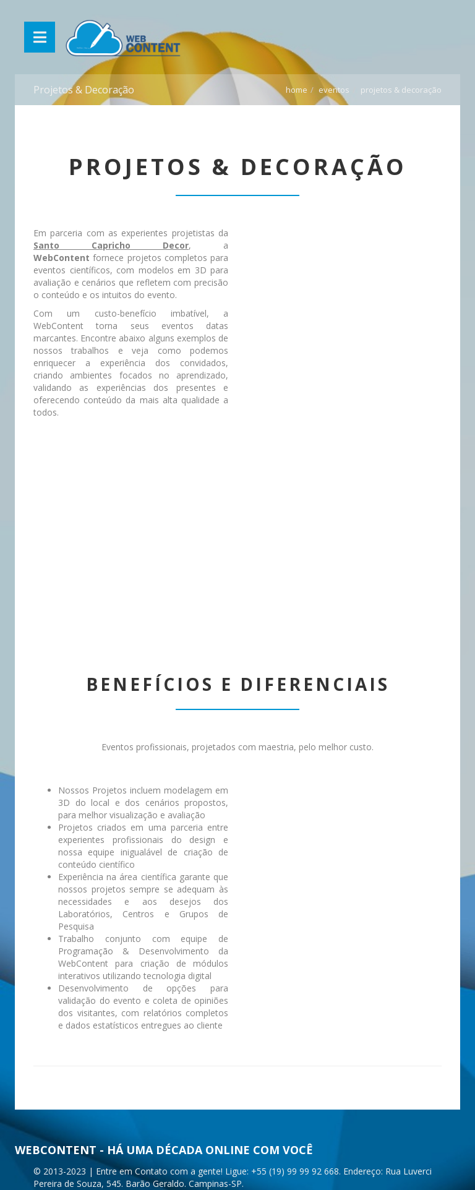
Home (296, 89)
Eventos (334, 89)
